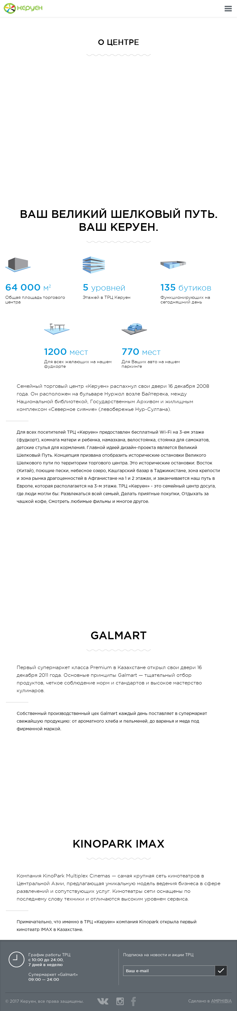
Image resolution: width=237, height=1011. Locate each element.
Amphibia (221, 1001)
